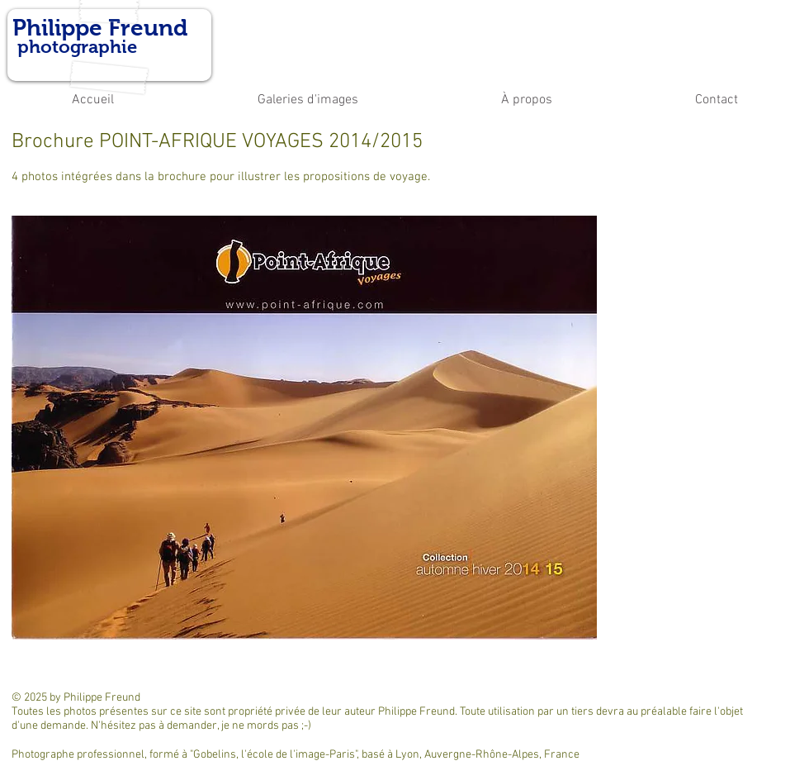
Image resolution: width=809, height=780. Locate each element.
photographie (74, 46)
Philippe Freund (99, 27)
